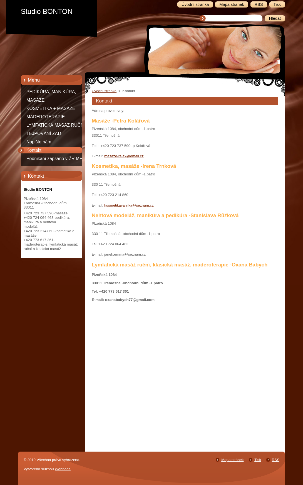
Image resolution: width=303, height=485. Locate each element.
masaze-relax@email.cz (124, 156)
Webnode (63, 469)
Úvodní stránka (104, 91)
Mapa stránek (232, 460)
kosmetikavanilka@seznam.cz (129, 205)
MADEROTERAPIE (45, 116)
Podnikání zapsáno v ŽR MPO (56, 158)
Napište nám (38, 141)
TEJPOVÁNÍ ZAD (43, 133)
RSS (275, 460)
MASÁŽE (35, 100)
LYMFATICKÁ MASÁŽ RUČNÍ (55, 125)
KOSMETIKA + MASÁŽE (50, 108)
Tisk (257, 460)
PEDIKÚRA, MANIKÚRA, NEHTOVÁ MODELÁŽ (51, 92)
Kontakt (33, 150)
